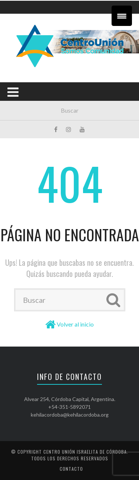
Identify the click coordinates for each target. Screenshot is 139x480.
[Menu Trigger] (122, 16)
